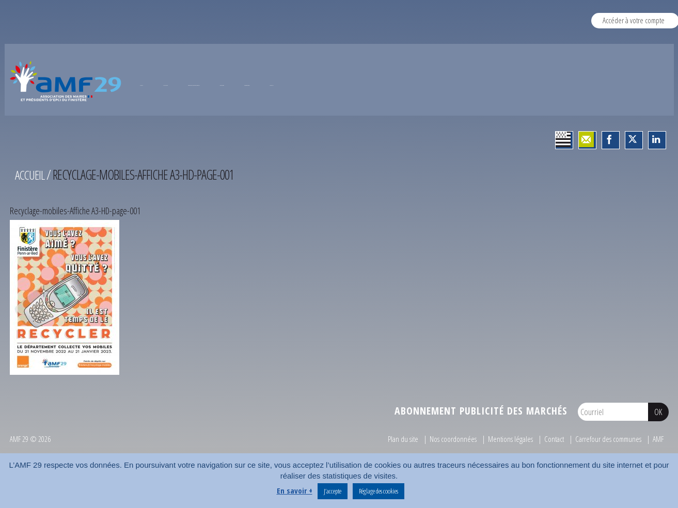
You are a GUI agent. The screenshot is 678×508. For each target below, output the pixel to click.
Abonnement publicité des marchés (481, 450)
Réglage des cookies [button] (378, 491)
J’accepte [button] (332, 491)
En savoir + (294, 490)
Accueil (31, 214)
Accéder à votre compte (634, 20)
